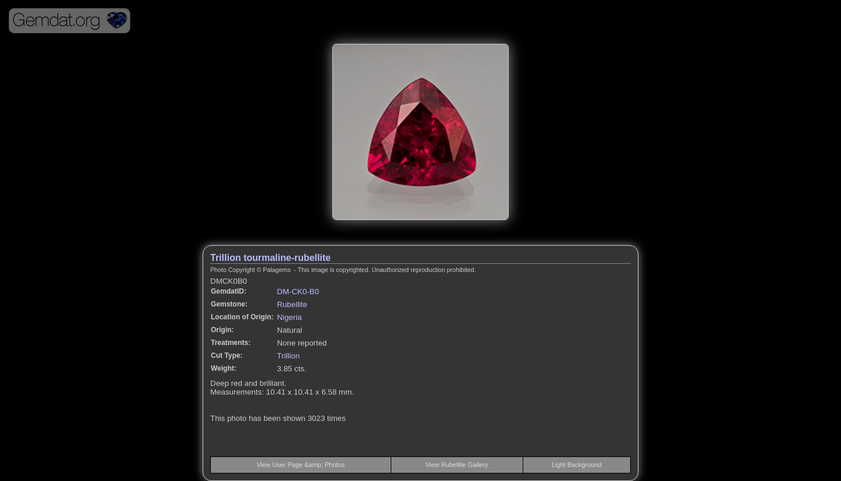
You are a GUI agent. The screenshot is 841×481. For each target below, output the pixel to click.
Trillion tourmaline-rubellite (270, 258)
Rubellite (292, 304)
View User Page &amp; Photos (300, 464)
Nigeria (289, 317)
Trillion (288, 355)
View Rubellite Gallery (456, 464)
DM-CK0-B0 (298, 291)
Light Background (577, 464)
